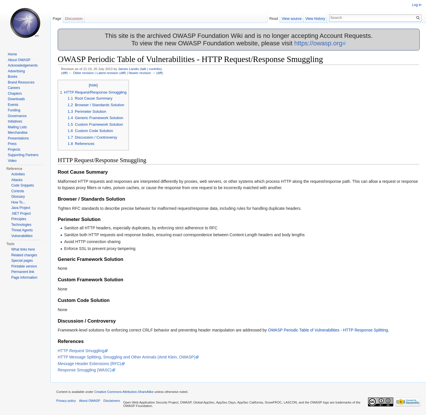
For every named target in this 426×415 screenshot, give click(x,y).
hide (93, 85)
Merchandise (18, 133)
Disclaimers (111, 400)
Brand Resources (21, 82)
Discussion (74, 18)
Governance (17, 116)
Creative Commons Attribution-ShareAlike (123, 391)
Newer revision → (142, 73)
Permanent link (22, 272)
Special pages (22, 261)
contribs (155, 69)
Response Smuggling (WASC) (85, 370)
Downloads (16, 99)
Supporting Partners (23, 155)
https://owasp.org (318, 43)
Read (273, 18)
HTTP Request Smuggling (81, 350)
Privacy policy (66, 400)
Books (12, 77)
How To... (18, 202)
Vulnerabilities (21, 236)
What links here (23, 249)
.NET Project (21, 214)
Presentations (18, 138)
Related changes (24, 255)
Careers (14, 88)
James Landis (128, 69)
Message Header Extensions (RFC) (89, 363)
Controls (17, 191)
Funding (14, 110)
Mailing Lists (17, 127)
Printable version (24, 266)
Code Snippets (22, 185)
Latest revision (107, 73)
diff (64, 73)
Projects (14, 150)
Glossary (18, 197)
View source (291, 18)
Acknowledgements (23, 65)
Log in (416, 5)
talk (143, 69)
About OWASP (19, 60)
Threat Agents (22, 230)
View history (315, 18)
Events (13, 105)
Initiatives (15, 121)
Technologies (21, 225)
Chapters (15, 94)
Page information (24, 278)
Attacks (16, 180)
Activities (18, 174)
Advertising (16, 71)
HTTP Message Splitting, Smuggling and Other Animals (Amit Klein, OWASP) (126, 357)
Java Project (20, 208)
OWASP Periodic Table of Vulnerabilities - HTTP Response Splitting (328, 330)
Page (57, 18)
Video (12, 161)
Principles (18, 219)
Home (12, 54)
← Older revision (81, 73)
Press (12, 144)
